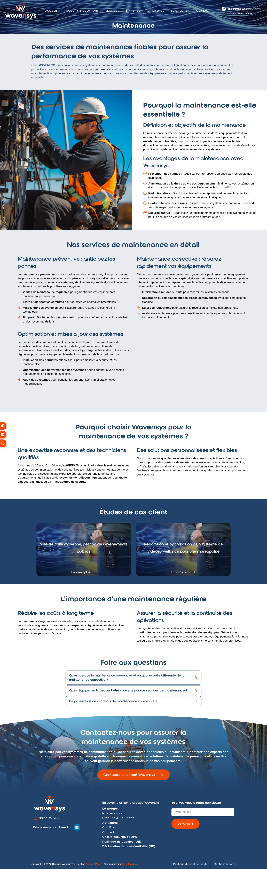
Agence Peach (94, 864)
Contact (108, 832)
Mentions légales (225, 864)
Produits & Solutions (118, 818)
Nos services (112, 813)
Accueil (51, 10)
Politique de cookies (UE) (121, 841)
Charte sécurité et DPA (119, 837)
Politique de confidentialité (190, 864)
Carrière (108, 827)
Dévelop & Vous (131, 864)
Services (112, 10)
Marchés (133, 10)
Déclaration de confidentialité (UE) (128, 846)
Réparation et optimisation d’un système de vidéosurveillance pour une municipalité (183, 552)
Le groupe (110, 808)
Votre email (183, 812)
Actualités (155, 10)
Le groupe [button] (180, 10)
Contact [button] (204, 10)
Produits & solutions (82, 10)
